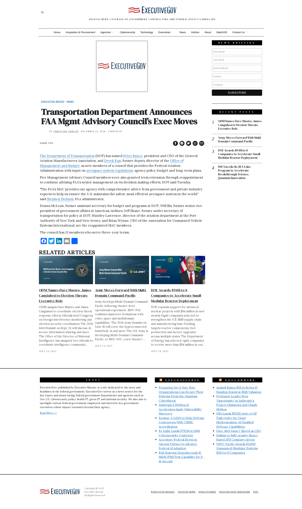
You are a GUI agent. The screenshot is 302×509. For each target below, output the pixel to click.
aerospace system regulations (109, 170)
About (208, 32)
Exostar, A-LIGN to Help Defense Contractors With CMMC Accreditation (182, 422)
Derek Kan (112, 161)
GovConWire (240, 379)
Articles (195, 32)
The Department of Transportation (67, 156)
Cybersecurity (127, 32)
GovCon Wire (186, 492)
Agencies (105, 32)
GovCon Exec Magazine (234, 492)
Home (56, 32)
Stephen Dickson (60, 199)
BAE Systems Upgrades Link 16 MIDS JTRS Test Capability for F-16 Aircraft (181, 457)
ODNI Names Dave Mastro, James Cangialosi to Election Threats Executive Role (65, 295)
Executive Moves (52, 101)
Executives (164, 32)
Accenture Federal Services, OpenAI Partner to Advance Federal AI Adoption (178, 444)
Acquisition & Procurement (80, 32)
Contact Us (239, 32)
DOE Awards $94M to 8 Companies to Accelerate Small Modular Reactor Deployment (176, 295)
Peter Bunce (133, 156)
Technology (146, 32)
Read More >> (48, 413)
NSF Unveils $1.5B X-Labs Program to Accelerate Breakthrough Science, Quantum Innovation (234, 172)
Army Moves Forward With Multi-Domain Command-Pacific (240, 140)
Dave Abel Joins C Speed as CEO (238, 431)
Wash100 (222, 32)
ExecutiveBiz (182, 379)
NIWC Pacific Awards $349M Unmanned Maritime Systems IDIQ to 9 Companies (237, 448)
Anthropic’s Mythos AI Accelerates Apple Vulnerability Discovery (180, 409)
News (183, 32)
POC (255, 492)
